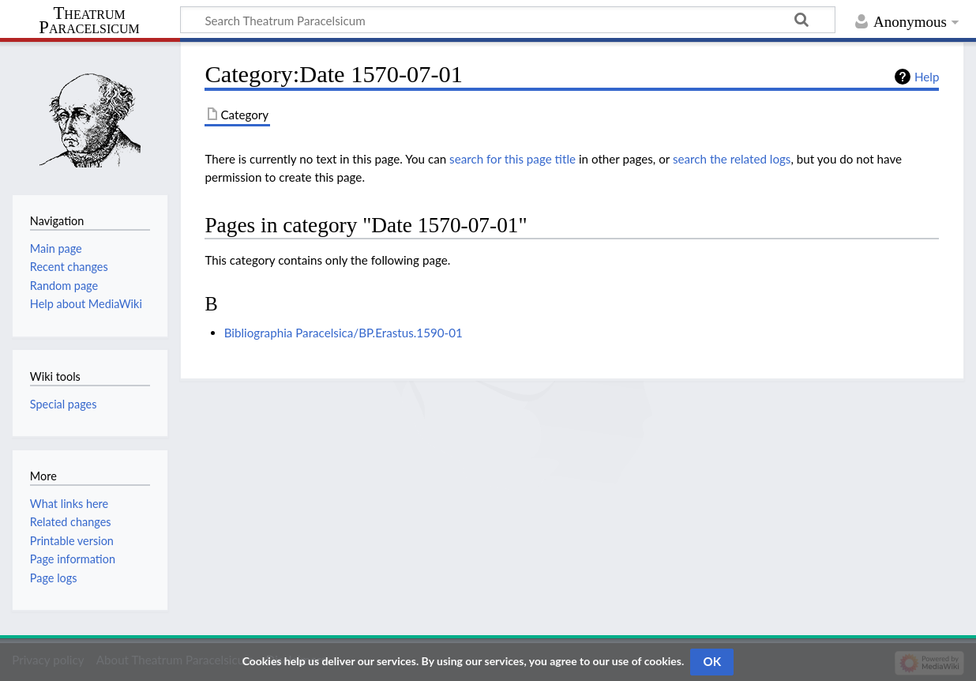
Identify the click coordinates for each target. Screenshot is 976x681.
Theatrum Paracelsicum (89, 20)
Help (926, 77)
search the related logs (732, 159)
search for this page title (512, 159)
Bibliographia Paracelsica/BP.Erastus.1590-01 (343, 332)
